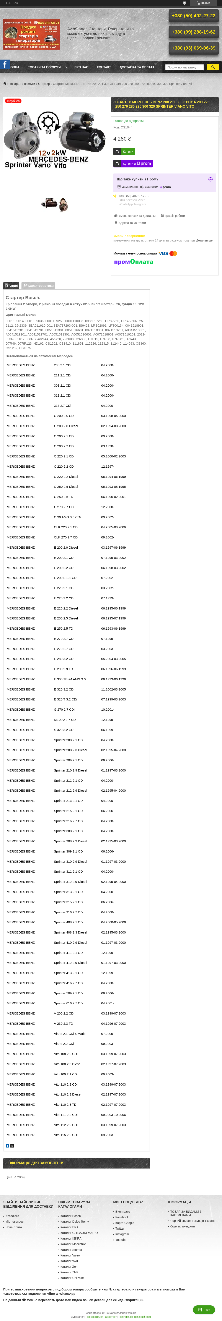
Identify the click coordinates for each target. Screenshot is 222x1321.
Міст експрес (14, 1221)
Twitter (119, 1228)
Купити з (137, 163)
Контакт (104, 67)
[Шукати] (213, 67)
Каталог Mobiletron (73, 1244)
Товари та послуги (44, 67)
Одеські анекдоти (182, 1226)
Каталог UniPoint (72, 1278)
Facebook (122, 1217)
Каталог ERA (69, 1227)
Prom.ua (131, 1313)
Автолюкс (12, 1216)
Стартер (44, 84)
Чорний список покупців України (192, 1220)
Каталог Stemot (71, 1249)
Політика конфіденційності (135, 1316)
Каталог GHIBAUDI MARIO (79, 1233)
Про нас (81, 67)
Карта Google (124, 1223)
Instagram (122, 1234)
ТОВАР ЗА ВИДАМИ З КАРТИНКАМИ (186, 1213)
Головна (11, 67)
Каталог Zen (69, 1266)
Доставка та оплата (137, 67)
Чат (204, 1310)
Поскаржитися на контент (101, 1316)
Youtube (120, 1240)
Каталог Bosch (70, 1216)
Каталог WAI (69, 1261)
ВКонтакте (122, 1211)
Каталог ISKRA (71, 1238)
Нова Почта (13, 1227)
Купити (128, 151)
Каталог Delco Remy (74, 1221)
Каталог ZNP (69, 1272)
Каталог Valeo (70, 1255)
